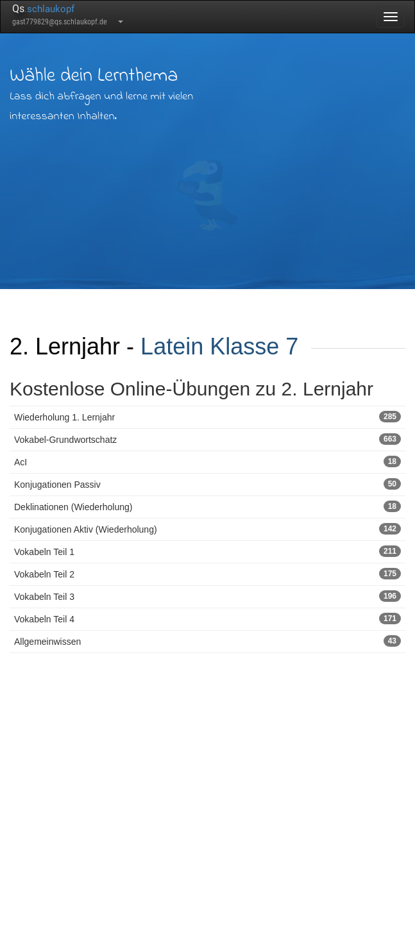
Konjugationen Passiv (207, 484)
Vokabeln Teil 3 (207, 596)
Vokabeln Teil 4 (207, 618)
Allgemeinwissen (207, 641)
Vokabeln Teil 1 (207, 551)
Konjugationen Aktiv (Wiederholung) (207, 529)
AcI (207, 461)
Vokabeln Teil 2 (207, 573)
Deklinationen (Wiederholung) (207, 506)
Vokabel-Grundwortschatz (207, 439)
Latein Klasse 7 (219, 346)
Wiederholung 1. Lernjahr (207, 416)
